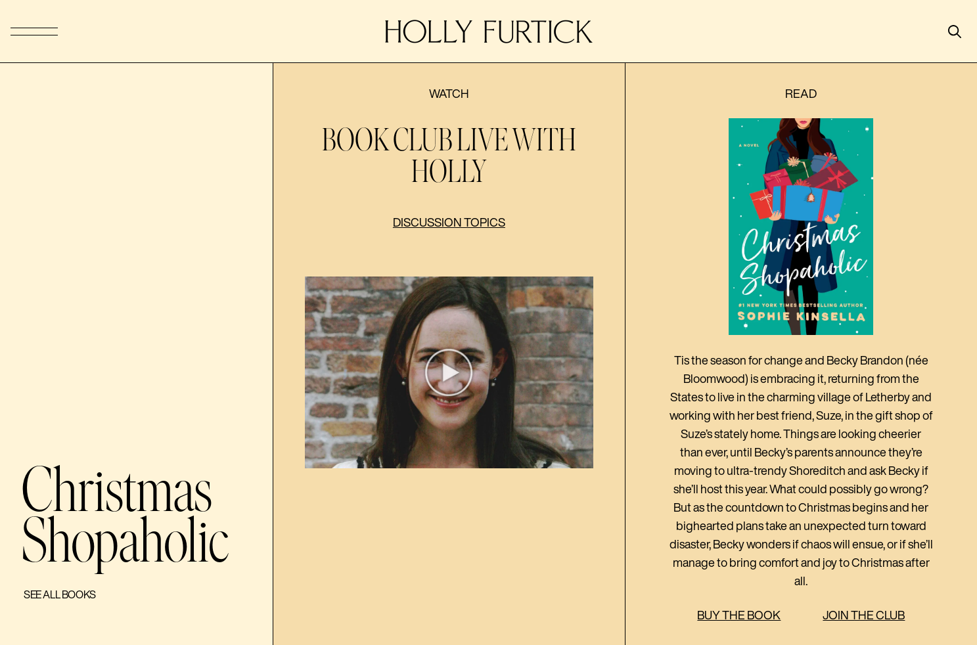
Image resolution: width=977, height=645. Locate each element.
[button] (449, 372)
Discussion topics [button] (449, 222)
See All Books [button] (60, 594)
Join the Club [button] (864, 615)
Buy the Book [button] (739, 615)
